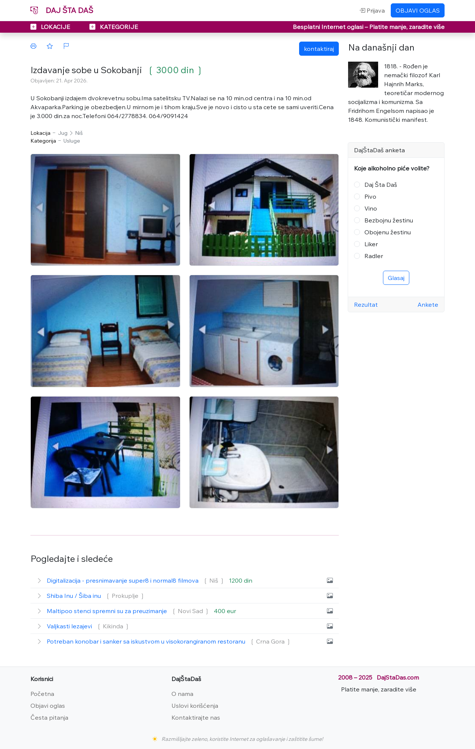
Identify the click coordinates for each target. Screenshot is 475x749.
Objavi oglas (47, 705)
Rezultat (366, 304)
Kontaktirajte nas (195, 717)
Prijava (372, 10)
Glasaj (396, 277)
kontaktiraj (319, 48)
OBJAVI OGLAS (418, 10)
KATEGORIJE (113, 26)
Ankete (427, 304)
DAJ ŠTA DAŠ (61, 10)
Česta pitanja (49, 717)
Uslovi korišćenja (194, 705)
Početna (42, 693)
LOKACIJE (51, 26)
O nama (182, 693)
